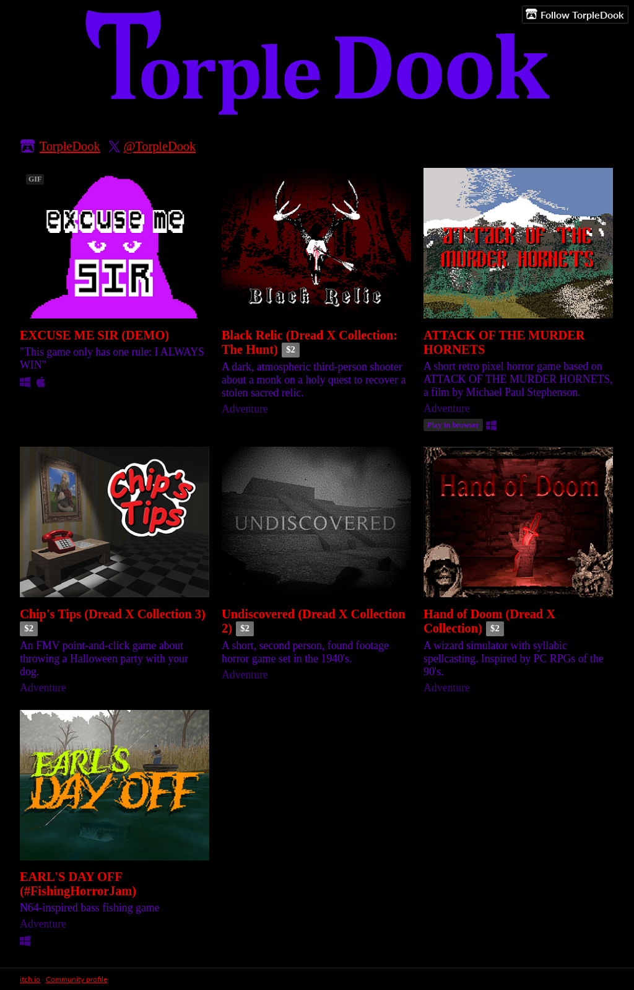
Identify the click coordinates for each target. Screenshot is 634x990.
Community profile (76, 979)
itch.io (30, 979)
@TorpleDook (160, 146)
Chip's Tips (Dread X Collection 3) (113, 614)
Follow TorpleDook (575, 14)
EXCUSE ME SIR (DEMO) (94, 335)
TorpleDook (70, 146)
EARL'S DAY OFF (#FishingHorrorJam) (78, 884)
